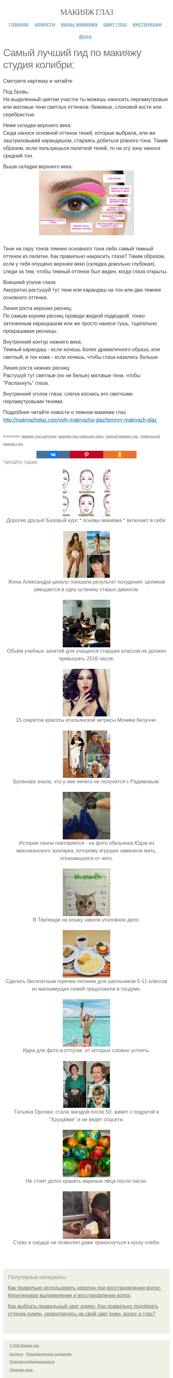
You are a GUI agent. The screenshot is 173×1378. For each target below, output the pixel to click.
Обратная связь (21, 1370)
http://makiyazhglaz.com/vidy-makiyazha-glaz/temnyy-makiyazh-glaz (80, 420)
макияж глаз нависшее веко (80, 436)
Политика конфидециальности (32, 1361)
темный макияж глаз (122, 436)
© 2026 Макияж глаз (24, 1345)
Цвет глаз (115, 24)
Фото (85, 36)
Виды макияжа (79, 24)
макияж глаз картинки (39, 436)
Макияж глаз (86, 12)
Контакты (16, 1354)
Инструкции (147, 24)
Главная (19, 24)
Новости (45, 24)
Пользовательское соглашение (49, 1354)
